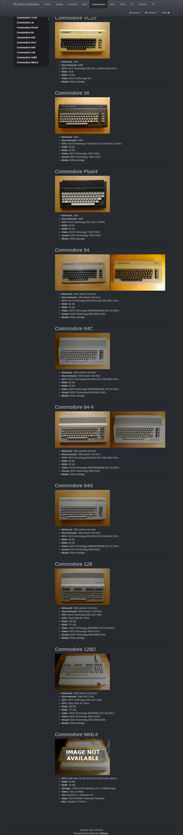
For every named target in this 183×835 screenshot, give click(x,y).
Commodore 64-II (26, 42)
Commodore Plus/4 (27, 27)
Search (134, 12)
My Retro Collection (26, 4)
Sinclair (143, 4)
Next (166, 12)
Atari (84, 4)
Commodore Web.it (27, 62)
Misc (112, 4)
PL (132, 4)
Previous (151, 12)
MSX (122, 4)
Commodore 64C (26, 37)
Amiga (59, 4)
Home (48, 4)
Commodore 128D (27, 57)
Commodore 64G (26, 47)
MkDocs (104, 833)
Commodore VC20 (27, 17)
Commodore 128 (26, 52)
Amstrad (72, 4)
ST (153, 4)
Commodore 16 (25, 22)
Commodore (98, 4)
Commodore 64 (25, 32)
